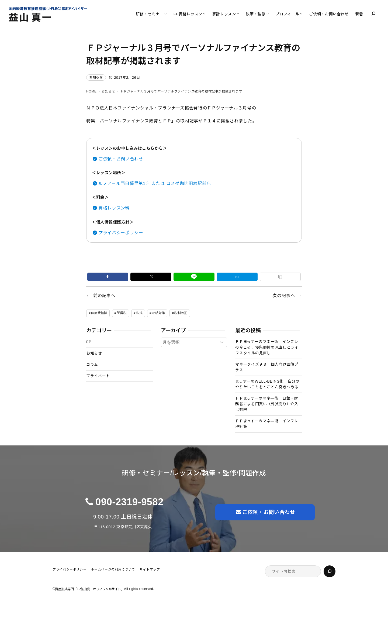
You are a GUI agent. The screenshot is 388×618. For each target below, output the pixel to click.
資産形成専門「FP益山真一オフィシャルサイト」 (89, 589)
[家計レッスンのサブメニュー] (238, 13)
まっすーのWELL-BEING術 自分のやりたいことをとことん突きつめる (267, 384)
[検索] (329, 571)
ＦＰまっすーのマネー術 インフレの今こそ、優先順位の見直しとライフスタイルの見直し (266, 347)
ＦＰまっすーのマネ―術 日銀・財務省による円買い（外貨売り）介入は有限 (266, 404)
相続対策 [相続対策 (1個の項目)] (158, 313)
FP (88, 342)
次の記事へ (283, 295)
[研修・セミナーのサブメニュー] (165, 13)
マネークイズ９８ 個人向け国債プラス (266, 367)
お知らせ (96, 77)
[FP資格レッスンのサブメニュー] (204, 13)
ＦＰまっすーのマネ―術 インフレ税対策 (266, 424)
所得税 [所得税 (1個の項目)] (121, 313)
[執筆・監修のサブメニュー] (267, 13)
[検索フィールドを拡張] (373, 13)
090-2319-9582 (129, 501)
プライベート (98, 376)
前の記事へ (104, 295)
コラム (92, 364)
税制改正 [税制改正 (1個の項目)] (180, 313)
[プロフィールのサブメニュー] (301, 13)
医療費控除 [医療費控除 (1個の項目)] (99, 313)
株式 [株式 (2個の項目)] (139, 313)
